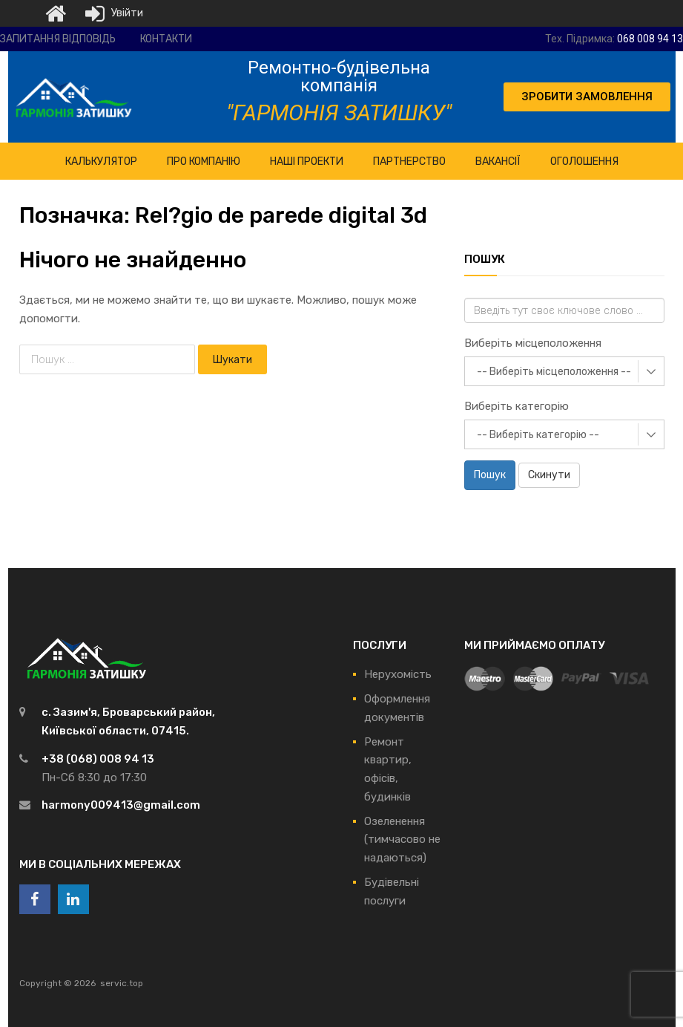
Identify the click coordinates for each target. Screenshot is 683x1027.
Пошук (490, 475)
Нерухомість (398, 674)
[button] (587, 96)
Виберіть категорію (516, 406)
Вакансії (498, 161)
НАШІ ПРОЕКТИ (306, 161)
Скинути (549, 475)
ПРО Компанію (203, 161)
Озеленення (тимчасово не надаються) (402, 840)
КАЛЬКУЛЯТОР (101, 161)
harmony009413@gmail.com (121, 805)
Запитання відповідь (58, 39)
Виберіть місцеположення (532, 343)
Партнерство (409, 161)
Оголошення (584, 161)
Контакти (166, 39)
